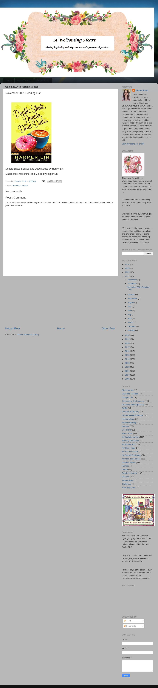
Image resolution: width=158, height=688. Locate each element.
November (132, 284)
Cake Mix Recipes (130, 394)
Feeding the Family (130, 412)
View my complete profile (133, 144)
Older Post (108, 328)
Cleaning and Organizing (133, 405)
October (131, 294)
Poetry (125, 469)
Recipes (125, 477)
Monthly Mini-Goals (130, 441)
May (129, 314)
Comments (130, 626)
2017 (127, 347)
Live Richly (127, 430)
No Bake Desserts (130, 451)
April (129, 318)
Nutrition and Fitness (131, 459)
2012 (127, 367)
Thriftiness (126, 484)
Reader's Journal (20, 185)
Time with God (128, 487)
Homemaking (128, 419)
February (131, 326)
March (130, 322)
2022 (127, 272)
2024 (127, 264)
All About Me (127, 390)
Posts (127, 621)
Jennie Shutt (141, 90)
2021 (127, 276)
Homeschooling (129, 422)
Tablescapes (127, 480)
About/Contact (24, 80)
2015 (127, 355)
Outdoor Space (129, 462)
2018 (127, 343)
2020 (127, 335)
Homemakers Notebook (132, 415)
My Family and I (129, 444)
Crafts (124, 408)
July (129, 306)
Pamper (125, 466)
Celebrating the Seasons (133, 401)
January (131, 330)
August (130, 302)
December (132, 280)
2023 (127, 268)
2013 (127, 363)
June (129, 310)
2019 (127, 339)
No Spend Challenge (131, 455)
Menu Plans (127, 433)
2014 (127, 359)
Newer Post (12, 328)
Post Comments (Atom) (28, 335)
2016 (127, 351)
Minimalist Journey (130, 437)
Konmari (125, 426)
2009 (127, 379)
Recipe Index (43, 80)
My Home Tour (128, 448)
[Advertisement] (60, 301)
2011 (127, 371)
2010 (127, 375)
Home (9, 80)
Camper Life (127, 397)
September (132, 298)
